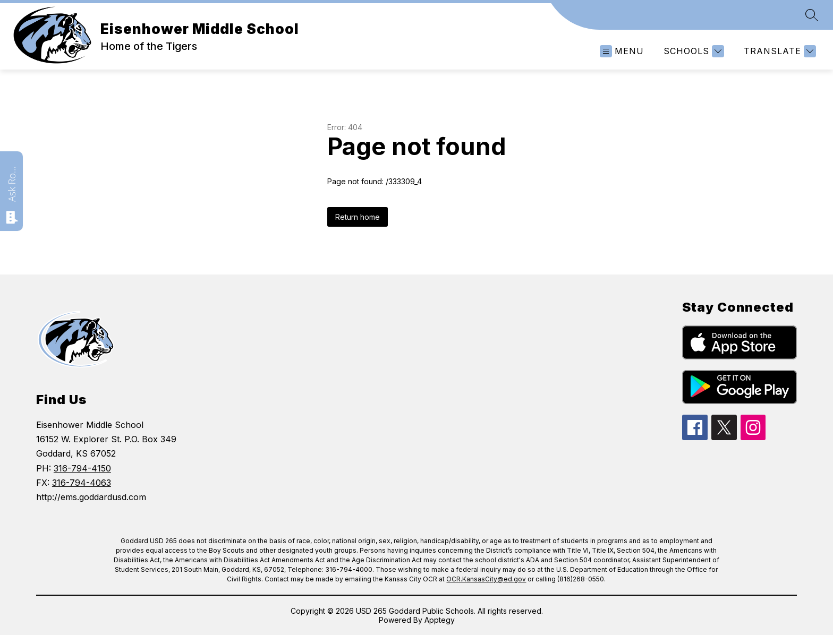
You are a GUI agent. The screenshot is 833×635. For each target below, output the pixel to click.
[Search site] (811, 14)
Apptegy (439, 619)
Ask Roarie (11, 183)
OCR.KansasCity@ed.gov (486, 579)
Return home (357, 216)
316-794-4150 (82, 468)
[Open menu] (622, 51)
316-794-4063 (81, 482)
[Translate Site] (778, 51)
